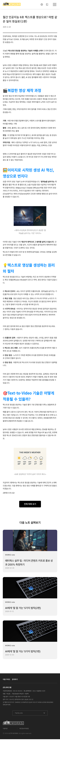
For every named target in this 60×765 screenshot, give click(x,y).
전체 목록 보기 (30, 504)
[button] (41, 4)
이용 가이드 (6, 679)
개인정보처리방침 (24, 728)
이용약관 (5, 728)
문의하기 (15, 679)
